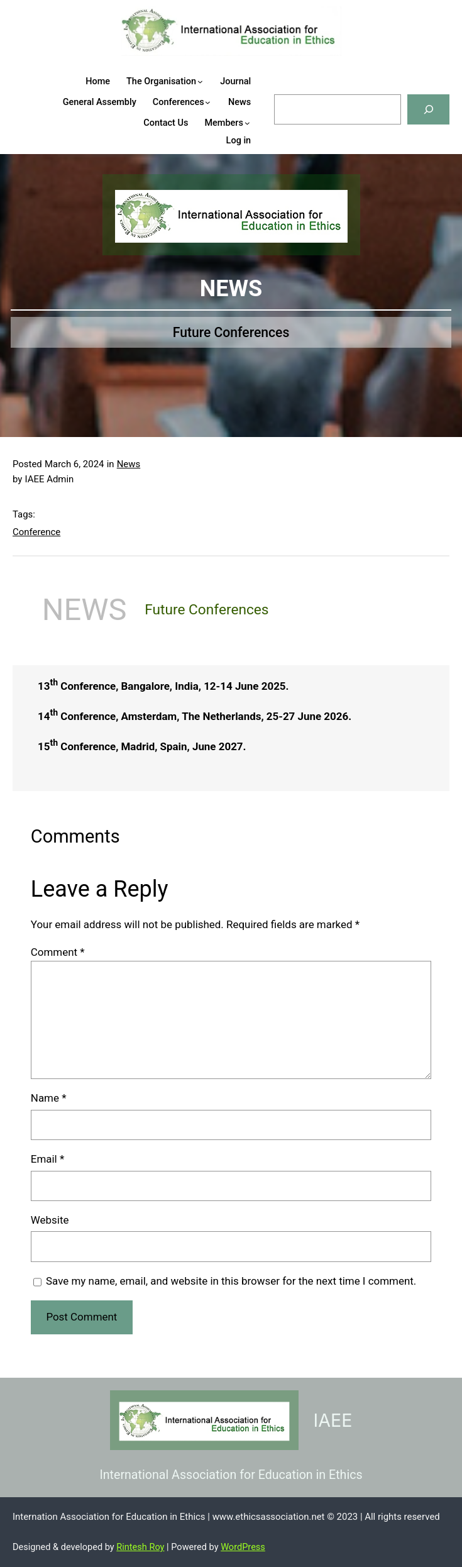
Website (50, 1220)
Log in (238, 140)
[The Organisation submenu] (209, 81)
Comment (58, 952)
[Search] (428, 109)
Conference (36, 532)
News (129, 464)
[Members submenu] (257, 123)
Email (47, 1159)
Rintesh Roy (140, 1547)
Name (49, 1098)
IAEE (333, 1420)
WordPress (243, 1547)
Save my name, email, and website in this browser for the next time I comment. (231, 1281)
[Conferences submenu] (217, 102)
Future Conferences (231, 332)
